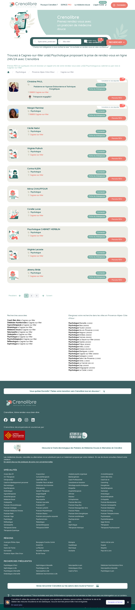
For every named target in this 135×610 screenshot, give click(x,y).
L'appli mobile (100, 5)
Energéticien (105, 485)
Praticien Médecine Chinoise (13, 511)
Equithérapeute (9, 488)
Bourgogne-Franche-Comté (45, 542)
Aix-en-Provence (84, 330)
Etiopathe (72, 488)
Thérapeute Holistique (76, 528)
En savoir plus (16, 605)
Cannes (80, 337)
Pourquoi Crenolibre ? (49, 5)
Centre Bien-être (106, 477)
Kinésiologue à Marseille (12, 574)
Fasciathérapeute (107, 488)
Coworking (104, 482)
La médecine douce (82, 5)
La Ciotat (80, 370)
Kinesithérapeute (9, 496)
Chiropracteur (8, 480)
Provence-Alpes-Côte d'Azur (43, 72)
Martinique (72, 548)
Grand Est (39, 545)
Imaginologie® (41, 494)
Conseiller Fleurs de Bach (44, 482)
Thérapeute (105, 525)
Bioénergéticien (74, 477)
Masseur (71, 496)
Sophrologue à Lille (10, 568)
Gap (79, 365)
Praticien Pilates (74, 511)
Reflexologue (8, 522)
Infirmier (71, 494)
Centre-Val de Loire (107, 542)
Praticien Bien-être (75, 502)
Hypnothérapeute (10, 494)
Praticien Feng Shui (75, 505)
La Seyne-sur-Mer (84, 340)
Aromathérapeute (107, 474)
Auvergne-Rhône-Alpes (12, 542)
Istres (79, 361)
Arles (79, 347)
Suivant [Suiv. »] (47, 295)
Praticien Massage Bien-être (78, 508)
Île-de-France (40, 553)
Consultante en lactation (77, 482)
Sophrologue (73, 525)
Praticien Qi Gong (107, 511)
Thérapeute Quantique (11, 530)
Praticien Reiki (9, 513)
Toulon (80, 328)
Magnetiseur (40, 496)
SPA (70, 522)
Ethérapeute (40, 488)
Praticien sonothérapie (76, 516)
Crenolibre (8, 412)
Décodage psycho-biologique (78, 485)
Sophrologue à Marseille (44, 565)
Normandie (7, 551)
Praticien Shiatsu (41, 513)
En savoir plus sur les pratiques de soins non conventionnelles (28, 462)
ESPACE (66, 5)
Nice (79, 326)
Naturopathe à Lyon (75, 565)
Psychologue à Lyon (107, 571)
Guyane (103, 545)
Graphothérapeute (75, 491)
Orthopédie (105, 499)
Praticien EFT (40, 505)
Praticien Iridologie (10, 508)
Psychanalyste (105, 516)
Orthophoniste (73, 499)
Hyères (80, 342)
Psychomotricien (41, 519)
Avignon (80, 333)
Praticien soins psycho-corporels (47, 516)
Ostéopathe (8, 502)
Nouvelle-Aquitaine (42, 551)
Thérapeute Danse (10, 528)
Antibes (80, 335)
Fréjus (79, 344)
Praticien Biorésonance (108, 502)
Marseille (80, 323)
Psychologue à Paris (10, 565)
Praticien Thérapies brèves (110, 513)
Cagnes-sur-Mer (67, 72)
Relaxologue (40, 522)
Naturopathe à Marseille (109, 568)
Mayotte (104, 548)
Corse (6, 545)
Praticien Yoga (9, 516)
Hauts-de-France (9, 548)
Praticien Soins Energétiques (78, 513)
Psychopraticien (74, 519)
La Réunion (40, 548)
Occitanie (72, 551)
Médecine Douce (9, 499)
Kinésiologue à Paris (75, 568)
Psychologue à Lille (42, 568)
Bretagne (72, 542)
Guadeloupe (73, 545)
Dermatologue (9, 485)
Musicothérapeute (107, 496)
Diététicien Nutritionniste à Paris (112, 565)
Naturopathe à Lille (42, 571)
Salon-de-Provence (85, 358)
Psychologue (21, 72)
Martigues (81, 351)
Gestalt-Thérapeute (42, 491)
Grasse (80, 349)
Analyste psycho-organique (78, 474)
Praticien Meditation (108, 508)
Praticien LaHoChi (42, 508)
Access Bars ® (8, 474)
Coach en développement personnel (16, 482)
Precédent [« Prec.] (15, 295)
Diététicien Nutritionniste (44, 485)
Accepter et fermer (115, 602)
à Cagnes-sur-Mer (21, 320)
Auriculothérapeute (42, 477)
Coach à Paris (73, 571)
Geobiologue (8, 491)
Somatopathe (8, 525)
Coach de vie (105, 480)
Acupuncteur (40, 474)
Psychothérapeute (107, 519)
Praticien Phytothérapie (44, 511)
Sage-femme (105, 522)
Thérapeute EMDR (42, 528)
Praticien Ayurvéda (42, 502)
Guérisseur (104, 491)
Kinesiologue (105, 494)
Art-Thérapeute (9, 477)
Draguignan (82, 368)
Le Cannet (81, 363)
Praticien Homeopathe (108, 505)
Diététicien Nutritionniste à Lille (46, 574)
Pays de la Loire (106, 551)
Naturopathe (40, 499)
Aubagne (81, 356)
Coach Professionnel (75, 480)
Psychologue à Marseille (12, 571)
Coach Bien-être (41, 480)
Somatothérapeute (42, 525)
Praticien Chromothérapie (12, 505)
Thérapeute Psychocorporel (110, 528)
